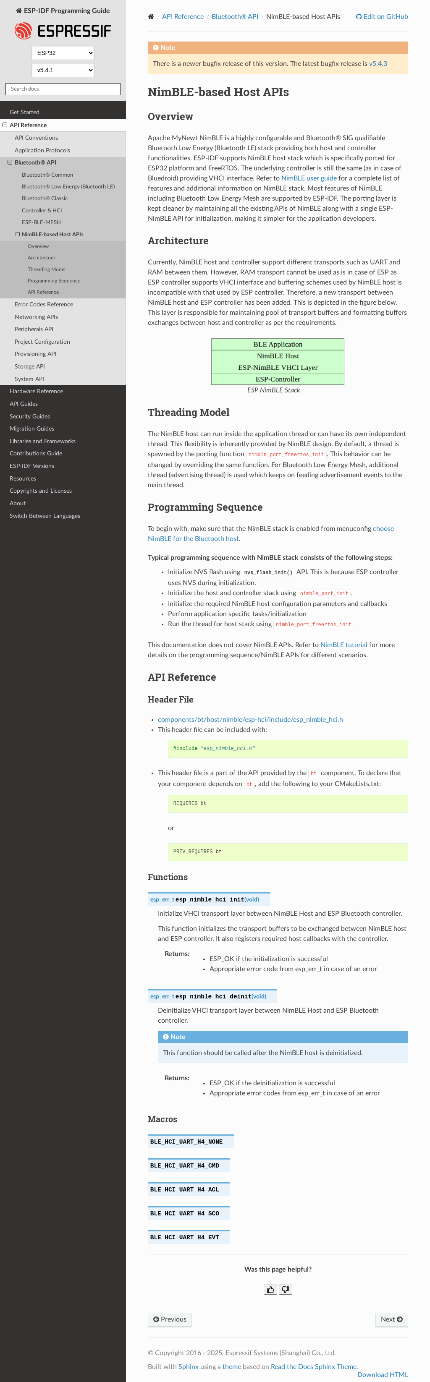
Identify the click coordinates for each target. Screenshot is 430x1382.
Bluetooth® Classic (45, 198)
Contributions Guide (36, 453)
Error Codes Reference (44, 304)
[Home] (151, 16)
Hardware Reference (36, 391)
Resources (23, 478)
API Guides (24, 404)
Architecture (41, 258)
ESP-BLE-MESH (41, 222)
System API (29, 379)
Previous (169, 1319)
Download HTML (382, 1375)
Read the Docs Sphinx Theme (314, 1367)
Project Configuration (42, 342)
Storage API (30, 366)
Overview (38, 246)
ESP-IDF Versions (32, 466)
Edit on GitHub (385, 16)
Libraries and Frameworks (43, 441)
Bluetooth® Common (47, 175)
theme (232, 1367)
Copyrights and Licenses (41, 491)
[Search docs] (63, 89)
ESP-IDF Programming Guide (63, 25)
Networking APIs (36, 317)
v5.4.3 (378, 63)
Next (392, 1319)
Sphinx (188, 1367)
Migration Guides (32, 429)
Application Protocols (42, 150)
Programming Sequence (54, 281)
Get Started (24, 112)
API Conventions (36, 138)
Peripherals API (34, 329)
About (18, 503)
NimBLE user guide (309, 178)
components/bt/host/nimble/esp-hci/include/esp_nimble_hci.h (250, 719)
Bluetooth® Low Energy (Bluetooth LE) (68, 187)
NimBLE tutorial (343, 645)
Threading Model (47, 269)
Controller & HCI (42, 211)
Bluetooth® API (32, 163)
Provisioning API (35, 354)
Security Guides (30, 416)
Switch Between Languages (45, 516)
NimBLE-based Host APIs (50, 235)
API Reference (25, 125)
